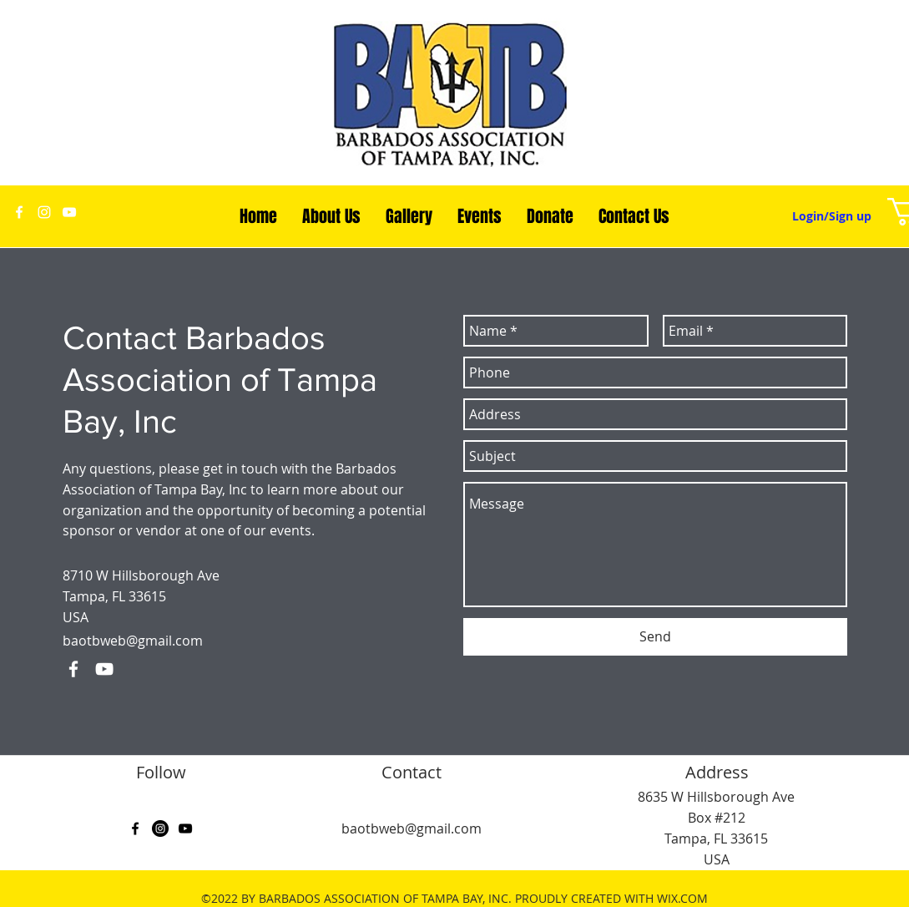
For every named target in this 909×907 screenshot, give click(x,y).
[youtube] (69, 212)
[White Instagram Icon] (44, 212)
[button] (331, 216)
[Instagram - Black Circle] (160, 828)
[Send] (655, 637)
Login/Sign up (831, 216)
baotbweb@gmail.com (133, 640)
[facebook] (19, 212)
